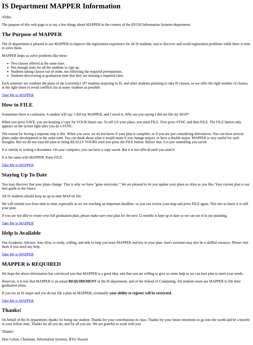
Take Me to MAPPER (18, 95)
